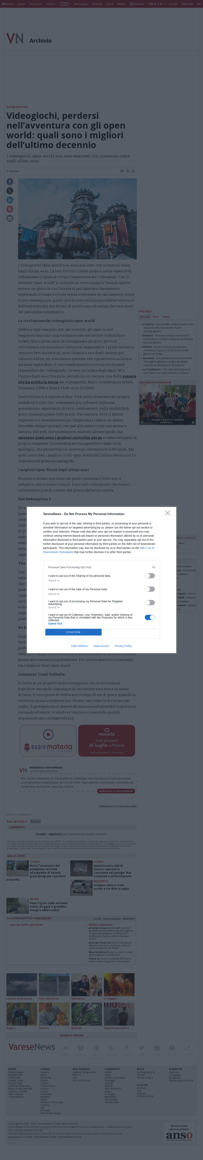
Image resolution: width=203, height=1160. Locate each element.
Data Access (101, 645)
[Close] (169, 514)
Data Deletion (79, 645)
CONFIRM (73, 632)
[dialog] (102, 580)
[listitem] (101, 567)
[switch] (150, 575)
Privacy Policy (123, 645)
